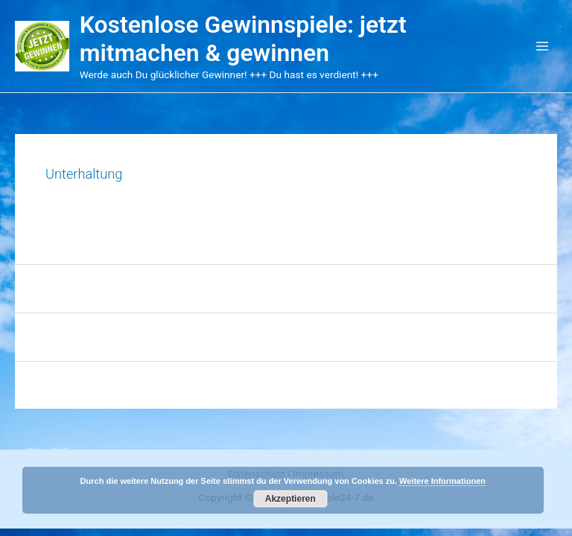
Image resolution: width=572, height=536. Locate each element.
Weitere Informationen (442, 480)
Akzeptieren (290, 499)
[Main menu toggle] (542, 46)
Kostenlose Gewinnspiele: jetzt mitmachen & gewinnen (243, 38)
